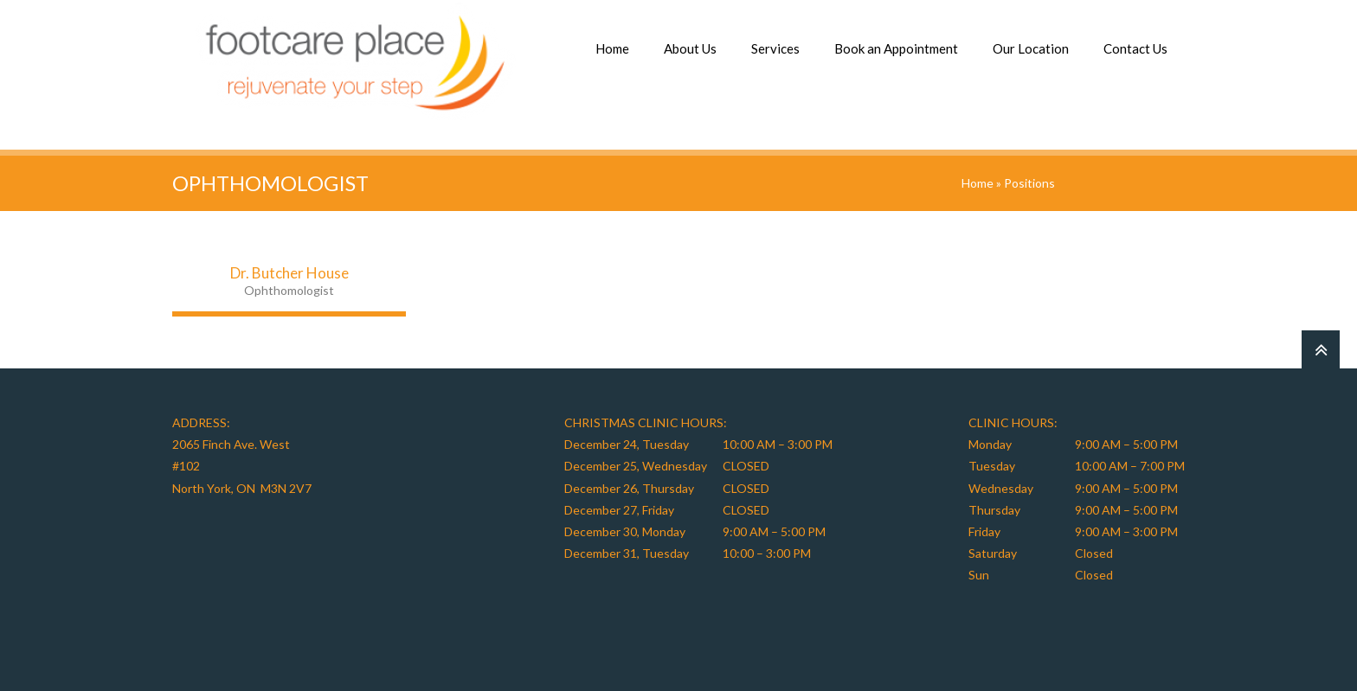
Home (612, 48)
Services (775, 48)
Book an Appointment (896, 48)
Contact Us (1135, 48)
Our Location (1031, 48)
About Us (690, 48)
